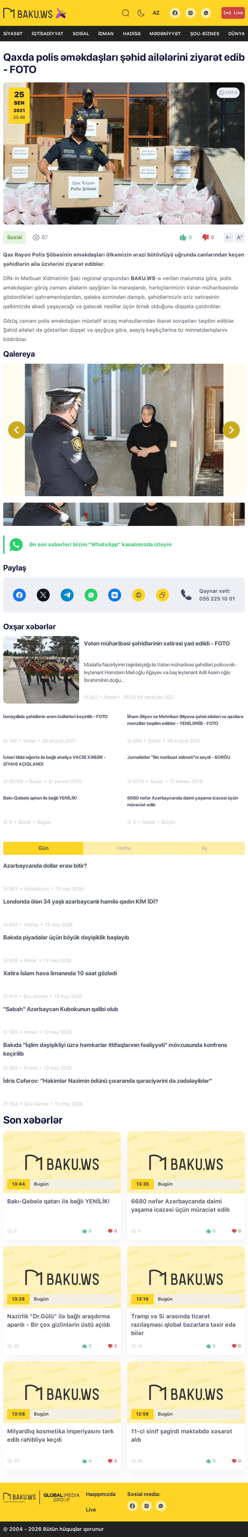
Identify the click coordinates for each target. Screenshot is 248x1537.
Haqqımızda (101, 1494)
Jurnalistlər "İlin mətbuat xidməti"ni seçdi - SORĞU (178, 757)
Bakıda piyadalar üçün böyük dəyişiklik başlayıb (66, 937)
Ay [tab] (205, 848)
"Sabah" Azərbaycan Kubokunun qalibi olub (60, 1009)
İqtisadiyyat (47, 33)
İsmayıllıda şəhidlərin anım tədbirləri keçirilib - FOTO (55, 716)
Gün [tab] (43, 848)
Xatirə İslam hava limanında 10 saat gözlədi (60, 973)
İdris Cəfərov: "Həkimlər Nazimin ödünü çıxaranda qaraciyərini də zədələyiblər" (107, 1080)
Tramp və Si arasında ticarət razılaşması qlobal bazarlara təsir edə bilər (183, 1324)
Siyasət (13, 33)
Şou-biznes (204, 33)
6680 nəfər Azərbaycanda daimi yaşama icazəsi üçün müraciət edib (182, 801)
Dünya (236, 33)
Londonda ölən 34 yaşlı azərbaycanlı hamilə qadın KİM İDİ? (80, 901)
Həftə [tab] (124, 848)
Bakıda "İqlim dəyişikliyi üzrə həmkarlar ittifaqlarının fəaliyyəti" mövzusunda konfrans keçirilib (115, 1049)
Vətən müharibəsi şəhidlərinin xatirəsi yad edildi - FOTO (157, 643)
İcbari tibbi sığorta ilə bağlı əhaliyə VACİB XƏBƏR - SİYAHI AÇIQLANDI (54, 761)
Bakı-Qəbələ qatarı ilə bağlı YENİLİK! (40, 797)
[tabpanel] (124, 984)
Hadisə (131, 33)
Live (233, 13)
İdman (106, 33)
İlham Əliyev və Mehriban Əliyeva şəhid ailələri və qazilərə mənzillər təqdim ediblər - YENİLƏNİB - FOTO (185, 720)
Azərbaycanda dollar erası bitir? (45, 865)
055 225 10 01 (217, 599)
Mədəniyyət (165, 33)
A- (229, 237)
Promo (30, 1068)
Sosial (81, 33)
